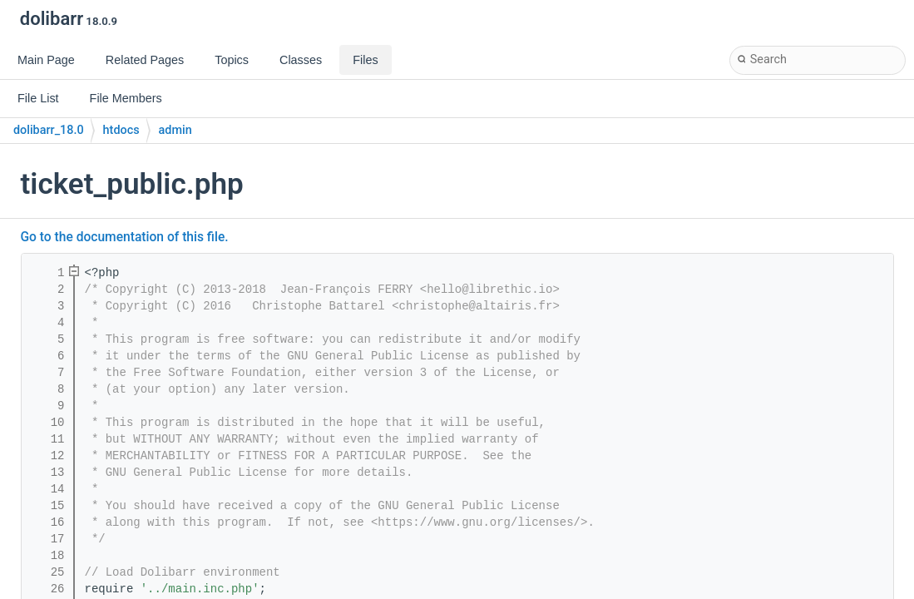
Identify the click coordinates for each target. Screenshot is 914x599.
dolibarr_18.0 (48, 130)
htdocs (121, 130)
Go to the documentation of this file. (125, 237)
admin (175, 130)
